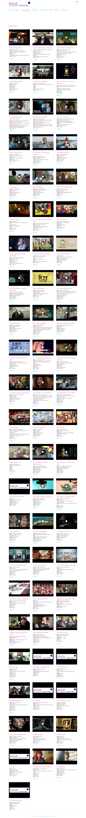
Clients (35, 10)
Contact (64, 10)
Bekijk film (12, 58)
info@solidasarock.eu (45, 816)
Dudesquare (53, 816)
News (57, 10)
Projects (26, 10)
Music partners (46, 10)
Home (11, 10)
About (17, 10)
